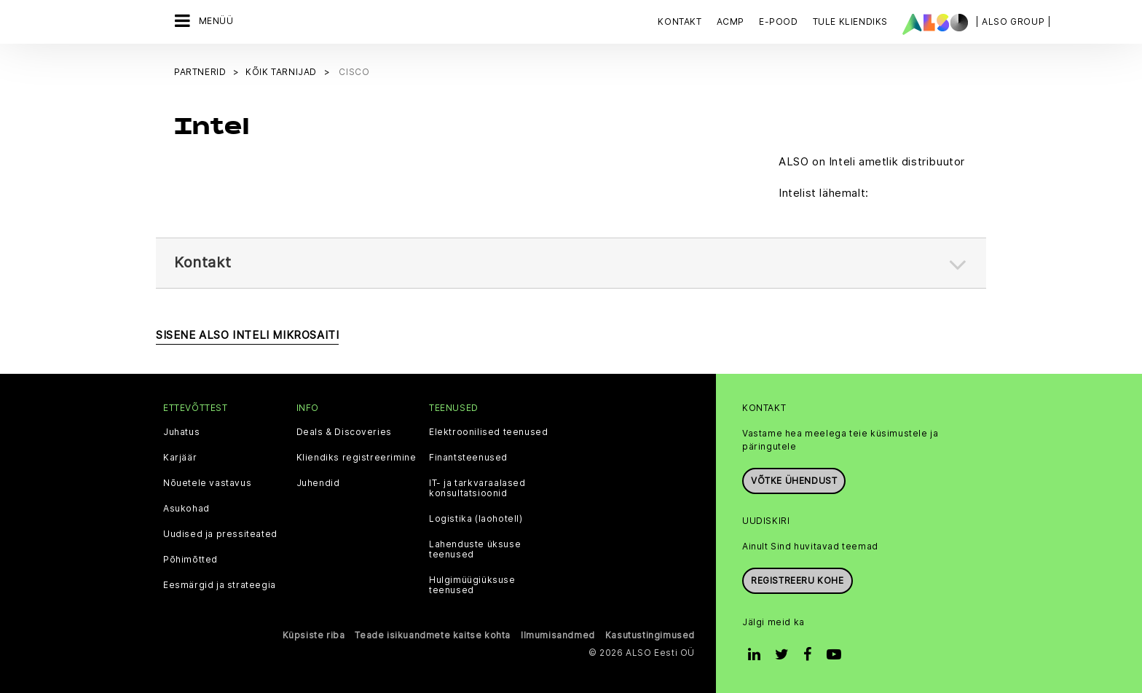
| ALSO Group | (1013, 21)
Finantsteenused (468, 456)
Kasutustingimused (650, 633)
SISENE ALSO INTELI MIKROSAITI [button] (247, 333)
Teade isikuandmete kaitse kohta (433, 633)
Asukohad (186, 507)
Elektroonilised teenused (488, 431)
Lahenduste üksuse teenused (475, 548)
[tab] (571, 262)
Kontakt (679, 21)
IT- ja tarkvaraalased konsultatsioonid (477, 487)
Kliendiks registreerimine (356, 456)
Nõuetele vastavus (207, 482)
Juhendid (318, 482)
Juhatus (181, 431)
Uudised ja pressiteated (220, 533)
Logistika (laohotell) (476, 517)
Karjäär (180, 456)
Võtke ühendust (794, 479)
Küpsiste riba (314, 633)
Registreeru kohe (797, 578)
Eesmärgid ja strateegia (219, 584)
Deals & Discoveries (344, 431)
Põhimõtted (190, 558)
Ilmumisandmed (558, 633)
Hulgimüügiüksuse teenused (472, 583)
